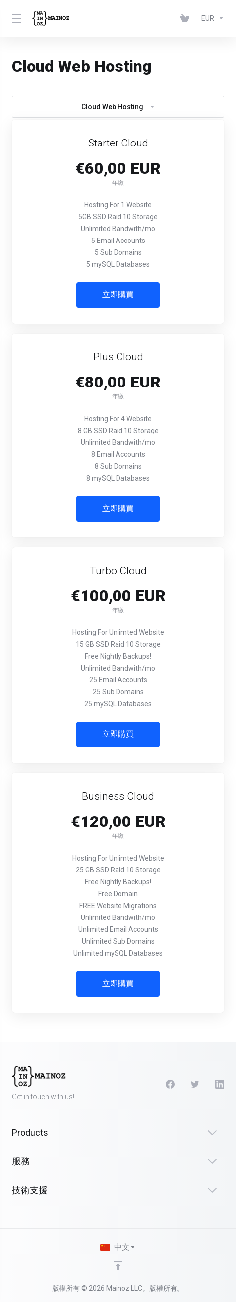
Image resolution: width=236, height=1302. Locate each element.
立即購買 (118, 294)
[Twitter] (194, 1084)
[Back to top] (118, 1265)
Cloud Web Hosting (118, 107)
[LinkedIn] (219, 1084)
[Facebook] (170, 1084)
